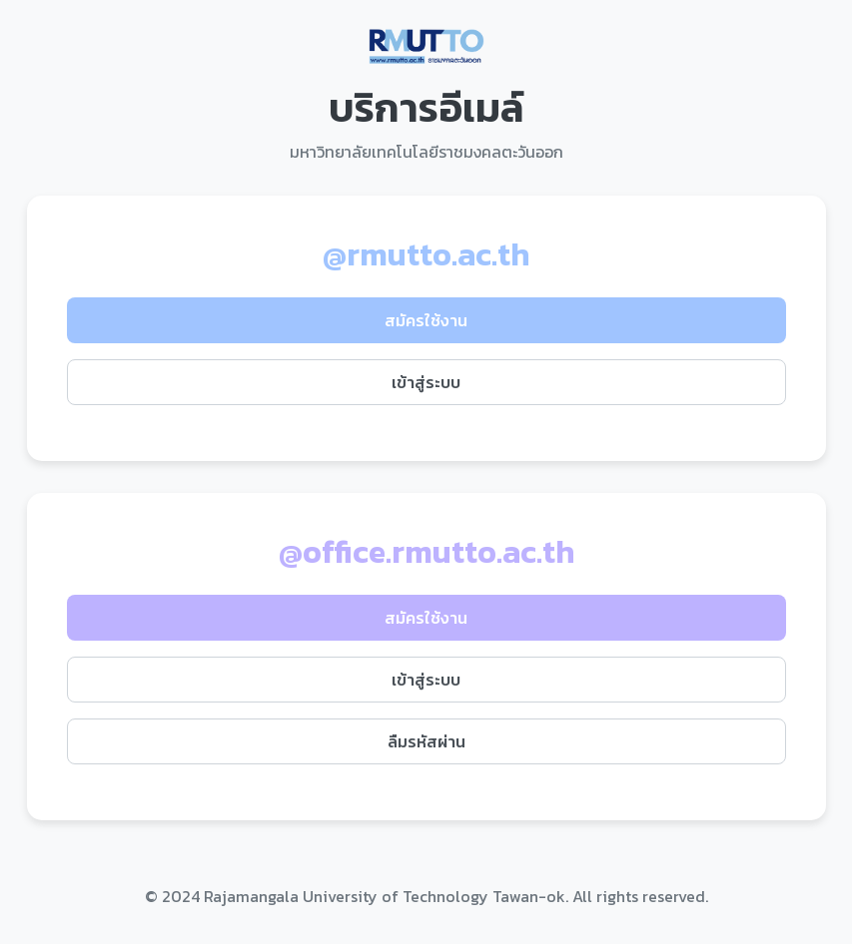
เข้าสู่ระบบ (426, 382)
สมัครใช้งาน (426, 320)
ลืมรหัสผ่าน (426, 741)
